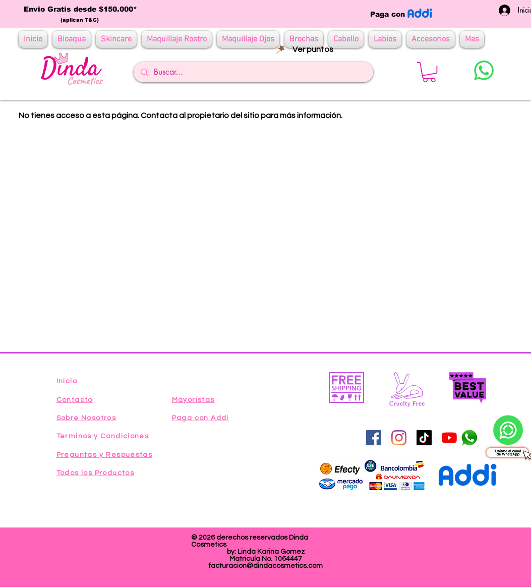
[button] (429, 72)
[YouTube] (449, 437)
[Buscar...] (253, 72)
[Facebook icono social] (373, 437)
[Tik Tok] (424, 437)
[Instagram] (398, 437)
